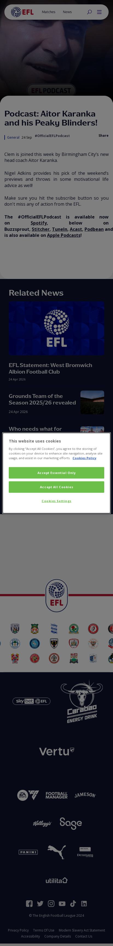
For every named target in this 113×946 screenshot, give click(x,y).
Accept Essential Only (56, 473)
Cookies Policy (84, 458)
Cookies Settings (56, 501)
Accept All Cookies (56, 487)
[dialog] (56, 473)
